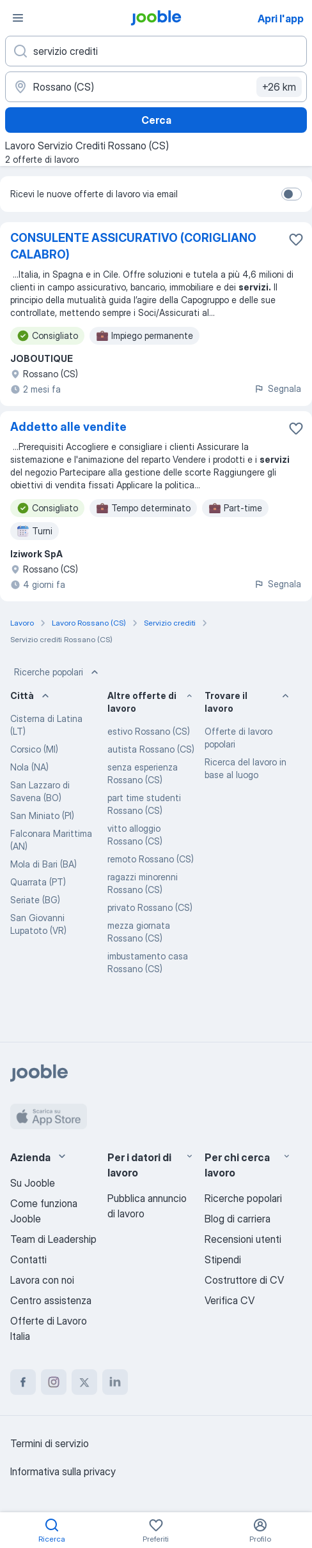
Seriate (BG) (35, 899)
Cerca (156, 120)
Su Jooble (32, 1182)
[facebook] (23, 1382)
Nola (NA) (29, 767)
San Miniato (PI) (42, 815)
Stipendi (223, 1259)
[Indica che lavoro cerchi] (156, 51)
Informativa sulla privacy (63, 1471)
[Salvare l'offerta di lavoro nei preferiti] (296, 239)
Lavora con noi (42, 1280)
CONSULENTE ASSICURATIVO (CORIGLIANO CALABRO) (133, 246)
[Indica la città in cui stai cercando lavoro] (156, 86)
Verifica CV (229, 1300)
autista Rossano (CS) (150, 749)
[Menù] (18, 18)
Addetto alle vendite (68, 426)
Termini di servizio (49, 1443)
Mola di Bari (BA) (43, 864)
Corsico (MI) (34, 749)
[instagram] (53, 1382)
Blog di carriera (237, 1218)
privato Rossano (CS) (149, 907)
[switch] (291, 194)
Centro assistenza (50, 1300)
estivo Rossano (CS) (148, 731)
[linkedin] (115, 1382)
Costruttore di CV (244, 1280)
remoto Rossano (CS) (150, 858)
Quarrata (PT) (38, 881)
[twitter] (84, 1382)
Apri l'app (281, 18)
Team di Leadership (53, 1239)
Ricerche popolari (57, 672)
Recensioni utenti (243, 1239)
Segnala (277, 388)
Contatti (28, 1259)
